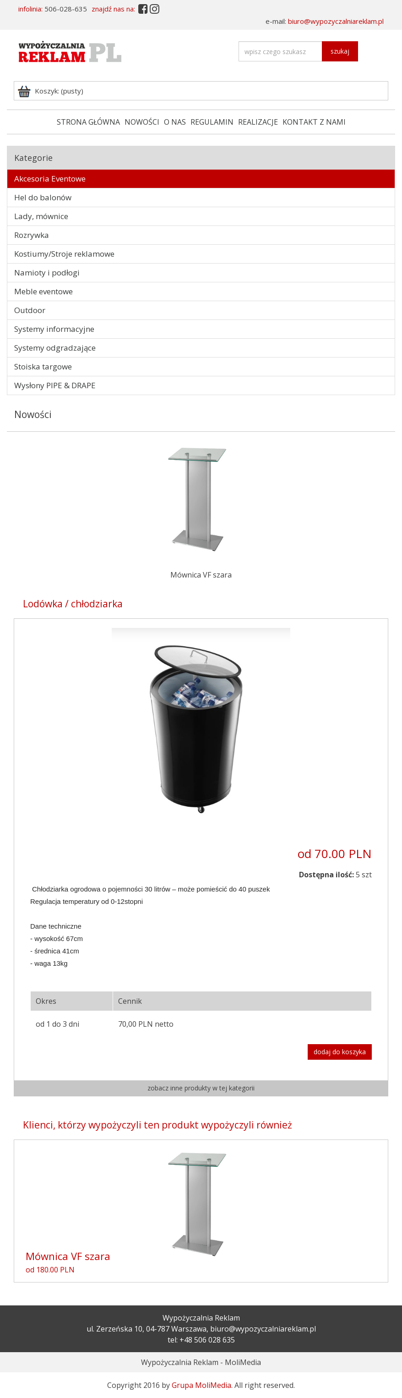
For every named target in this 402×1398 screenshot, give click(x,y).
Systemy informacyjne (54, 329)
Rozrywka (31, 235)
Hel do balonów (42, 197)
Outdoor (29, 310)
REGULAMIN (212, 122)
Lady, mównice (41, 216)
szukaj (340, 51)
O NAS (175, 122)
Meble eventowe (43, 291)
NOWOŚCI (142, 122)
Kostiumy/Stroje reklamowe (64, 253)
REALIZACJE (258, 122)
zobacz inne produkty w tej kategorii (201, 1088)
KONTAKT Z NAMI (314, 122)
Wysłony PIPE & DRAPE (55, 385)
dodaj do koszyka (340, 1051)
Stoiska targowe (43, 366)
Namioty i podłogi (47, 272)
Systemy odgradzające (55, 347)
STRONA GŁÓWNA (88, 122)
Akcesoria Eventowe (50, 178)
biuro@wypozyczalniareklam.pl (336, 21)
